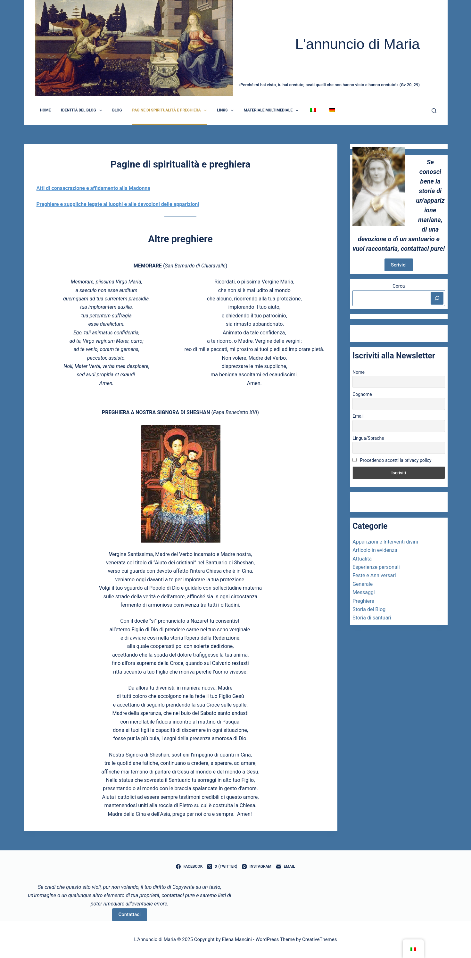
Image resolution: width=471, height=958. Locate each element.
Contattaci (130, 914)
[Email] (285, 867)
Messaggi (363, 592)
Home (45, 110)
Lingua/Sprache (368, 438)
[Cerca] (434, 110)
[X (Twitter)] (222, 867)
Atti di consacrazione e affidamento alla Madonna (93, 188)
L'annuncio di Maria (357, 44)
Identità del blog (83, 110)
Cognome (362, 394)
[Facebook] (189, 867)
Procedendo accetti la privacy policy (391, 460)
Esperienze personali (376, 567)
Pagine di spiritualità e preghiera (170, 110)
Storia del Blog (368, 609)
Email (358, 416)
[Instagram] (256, 867)
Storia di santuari (371, 618)
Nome (358, 372)
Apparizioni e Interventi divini (385, 542)
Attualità (362, 559)
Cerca (398, 286)
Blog (117, 110)
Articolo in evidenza (374, 550)
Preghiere (363, 601)
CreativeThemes (319, 939)
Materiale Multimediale (272, 110)
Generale (362, 584)
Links (226, 110)
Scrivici (399, 265)
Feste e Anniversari (374, 575)
